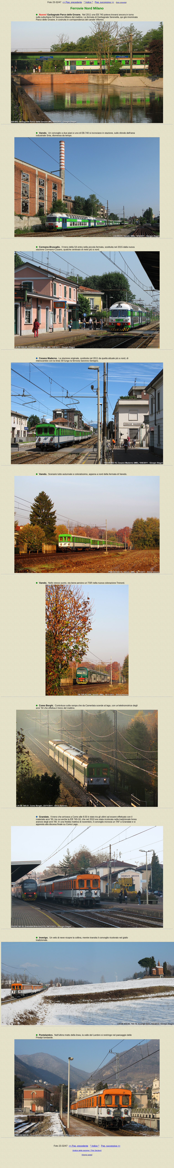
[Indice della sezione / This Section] (87, 1150)
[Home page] (87, 1155)
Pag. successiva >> (104, 2)
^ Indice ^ (88, 2)
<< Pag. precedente (72, 2)
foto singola (121, 2)
